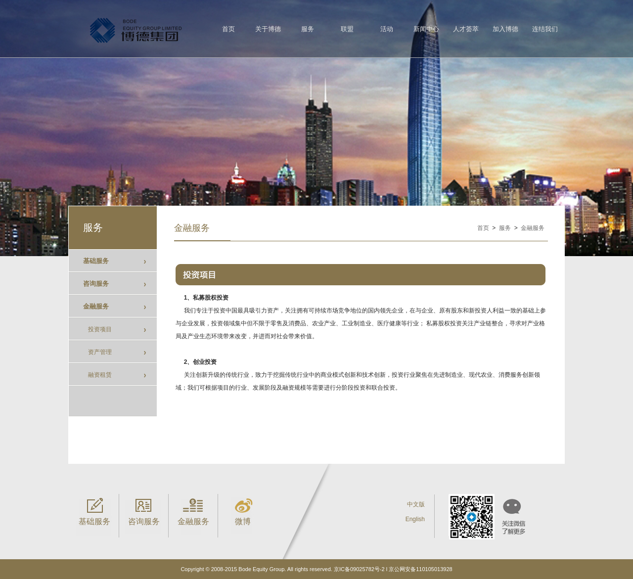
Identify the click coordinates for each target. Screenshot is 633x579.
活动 (386, 29)
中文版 (416, 504)
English (415, 519)
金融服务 (532, 227)
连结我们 (545, 29)
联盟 (347, 29)
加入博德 (505, 29)
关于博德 (268, 29)
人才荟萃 (466, 29)
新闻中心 (426, 29)
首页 (228, 29)
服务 (307, 29)
